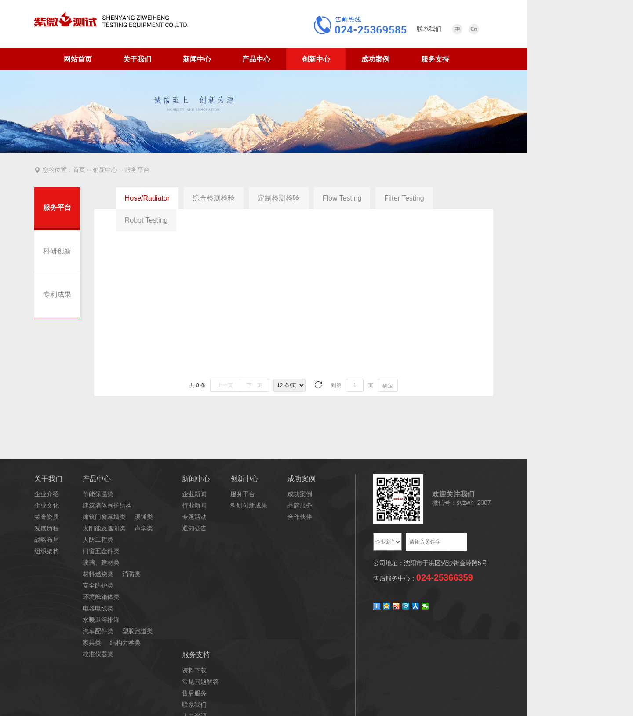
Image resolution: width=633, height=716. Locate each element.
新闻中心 (197, 59)
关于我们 (137, 59)
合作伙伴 (299, 516)
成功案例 (375, 59)
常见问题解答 (200, 681)
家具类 (92, 642)
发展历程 (46, 528)
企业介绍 (46, 493)
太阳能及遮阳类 (104, 528)
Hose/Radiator (147, 198)
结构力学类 (125, 642)
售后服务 (194, 693)
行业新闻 (194, 505)
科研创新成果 (248, 505)
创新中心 (316, 59)
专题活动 (194, 516)
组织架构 (46, 551)
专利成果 (57, 294)
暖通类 (144, 516)
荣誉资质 (46, 516)
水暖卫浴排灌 (101, 619)
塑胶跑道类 (137, 631)
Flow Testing (342, 198)
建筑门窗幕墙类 (104, 516)
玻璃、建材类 (101, 562)
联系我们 (194, 704)
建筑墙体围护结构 (107, 505)
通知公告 (194, 528)
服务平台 (136, 169)
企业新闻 (194, 493)
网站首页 (78, 59)
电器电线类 (98, 608)
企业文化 (46, 505)
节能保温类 (98, 493)
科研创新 (57, 251)
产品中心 (256, 59)
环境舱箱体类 (101, 596)
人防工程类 (98, 539)
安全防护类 (98, 585)
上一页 (225, 385)
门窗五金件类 (101, 551)
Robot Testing (146, 220)
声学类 (144, 528)
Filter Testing (404, 198)
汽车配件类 (98, 631)
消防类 (131, 573)
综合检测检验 (214, 198)
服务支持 (435, 59)
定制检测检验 (279, 198)
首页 (80, 169)
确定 (387, 386)
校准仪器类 (98, 654)
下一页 (254, 385)
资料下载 (194, 670)
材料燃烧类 (98, 573)
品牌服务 (299, 505)
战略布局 (46, 539)
